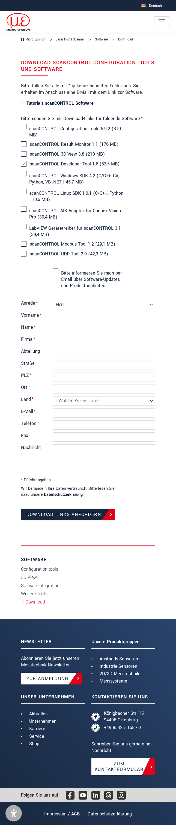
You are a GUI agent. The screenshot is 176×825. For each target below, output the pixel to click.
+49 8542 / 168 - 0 (122, 727)
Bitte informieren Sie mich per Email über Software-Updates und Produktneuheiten (91, 279)
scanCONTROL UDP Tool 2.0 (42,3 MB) (68, 254)
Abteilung (30, 351)
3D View (29, 577)
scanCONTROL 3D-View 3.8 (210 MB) (67, 154)
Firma (28, 339)
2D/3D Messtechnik (119, 674)
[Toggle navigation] (161, 21)
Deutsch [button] (151, 5)
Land (27, 399)
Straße (28, 363)
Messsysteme (113, 681)
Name (28, 327)
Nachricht (31, 447)
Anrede (29, 303)
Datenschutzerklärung (63, 494)
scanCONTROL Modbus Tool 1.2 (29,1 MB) (72, 244)
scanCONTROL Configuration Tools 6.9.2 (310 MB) (75, 131)
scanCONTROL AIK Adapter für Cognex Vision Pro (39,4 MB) (75, 213)
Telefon (30, 423)
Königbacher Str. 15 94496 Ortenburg (124, 716)
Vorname (31, 315)
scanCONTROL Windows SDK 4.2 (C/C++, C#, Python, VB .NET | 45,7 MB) (74, 178)
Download (35, 602)
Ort (25, 387)
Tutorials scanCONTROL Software (60, 103)
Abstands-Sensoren (119, 659)
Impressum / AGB (60, 814)
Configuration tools (39, 569)
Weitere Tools (34, 594)
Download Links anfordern (64, 514)
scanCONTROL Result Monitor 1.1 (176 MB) (73, 144)
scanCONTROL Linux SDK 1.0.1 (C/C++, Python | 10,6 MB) (76, 196)
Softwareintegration (40, 585)
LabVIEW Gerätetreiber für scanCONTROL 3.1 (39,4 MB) (75, 231)
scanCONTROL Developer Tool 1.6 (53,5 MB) (74, 164)
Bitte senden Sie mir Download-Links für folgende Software (82, 118)
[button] (13, 813)
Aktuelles (38, 714)
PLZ (26, 375)
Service (36, 736)
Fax (24, 435)
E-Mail (28, 411)
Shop (34, 744)
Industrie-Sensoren (118, 666)
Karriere (37, 728)
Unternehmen (42, 721)
